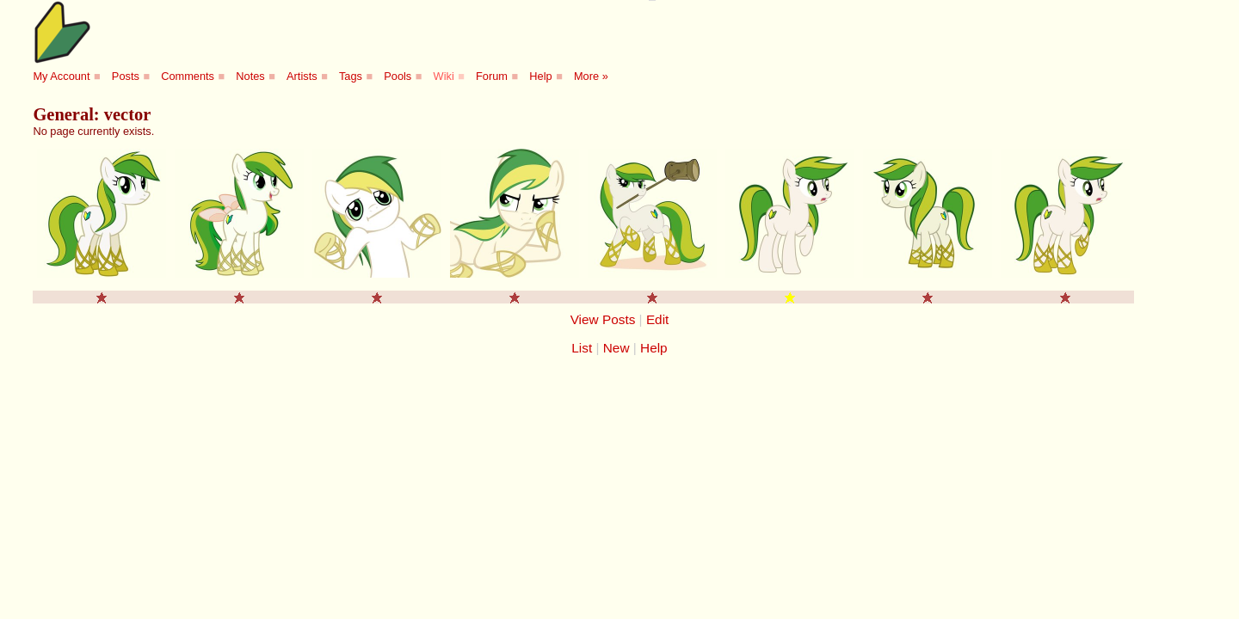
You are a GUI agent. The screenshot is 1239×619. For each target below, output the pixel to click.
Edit (657, 319)
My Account (61, 76)
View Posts (603, 319)
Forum (492, 76)
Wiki (444, 76)
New (616, 347)
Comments (187, 76)
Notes (250, 76)
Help (540, 76)
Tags (350, 76)
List (581, 347)
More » (591, 76)
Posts (125, 76)
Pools (397, 76)
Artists (302, 76)
